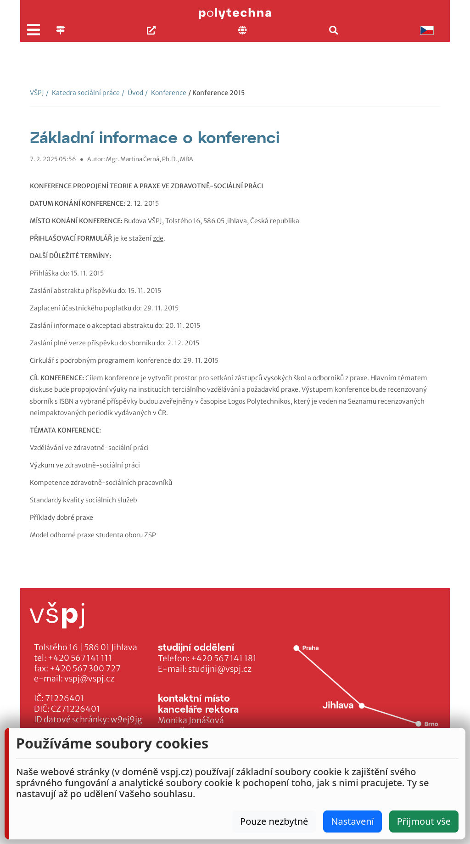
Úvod (132, 93)
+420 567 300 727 (85, 669)
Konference (165, 93)
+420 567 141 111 (80, 658)
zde (158, 238)
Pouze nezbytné (274, 821)
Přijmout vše (424, 821)
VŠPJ (37, 93)
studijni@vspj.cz (220, 669)
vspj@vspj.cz (89, 679)
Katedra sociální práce (83, 93)
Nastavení (352, 821)
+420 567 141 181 (224, 658)
